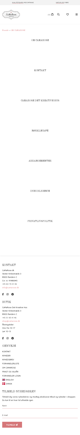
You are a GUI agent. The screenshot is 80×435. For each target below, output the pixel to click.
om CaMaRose (9, 367)
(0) (49, 15)
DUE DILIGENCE (40, 191)
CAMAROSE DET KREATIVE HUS (40, 101)
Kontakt (6, 351)
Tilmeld (12, 425)
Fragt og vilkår (10, 371)
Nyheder (6, 355)
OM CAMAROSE (40, 40)
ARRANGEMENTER (40, 161)
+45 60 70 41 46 (9, 284)
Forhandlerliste (10, 363)
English (10, 380)
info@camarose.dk (10, 287)
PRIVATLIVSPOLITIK (40, 221)
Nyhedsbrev (8, 359)
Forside (5, 30)
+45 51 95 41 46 (9, 317)
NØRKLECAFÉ (40, 131)
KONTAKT (40, 70)
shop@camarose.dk (11, 321)
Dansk (9, 383)
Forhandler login (11, 376)
